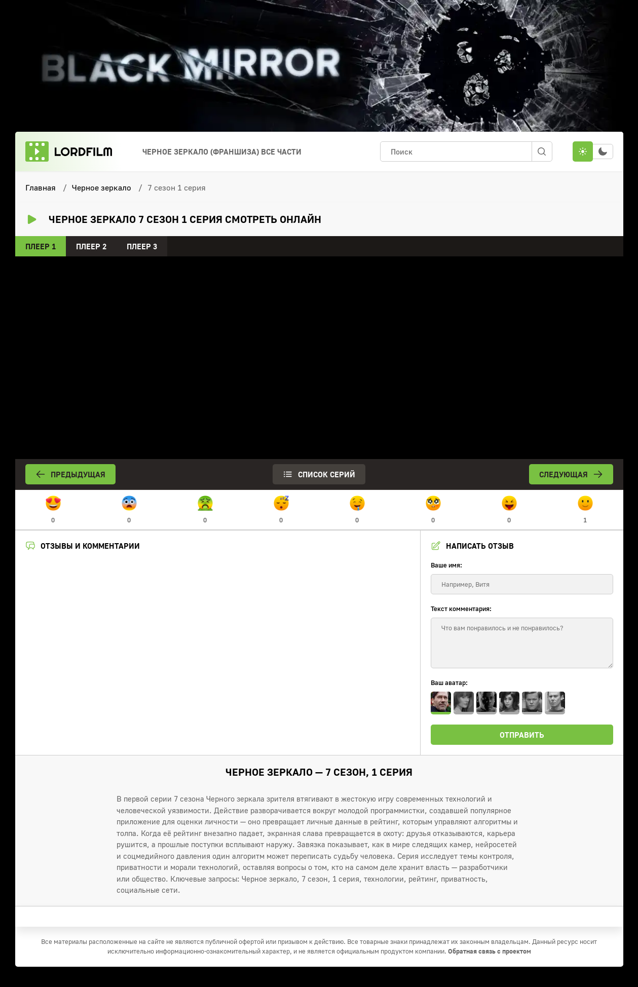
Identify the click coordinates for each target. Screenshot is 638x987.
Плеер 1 (40, 246)
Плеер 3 (142, 246)
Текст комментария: (461, 608)
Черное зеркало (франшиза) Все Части (222, 151)
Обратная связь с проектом (489, 951)
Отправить (522, 734)
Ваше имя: (446, 565)
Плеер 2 (91, 246)
